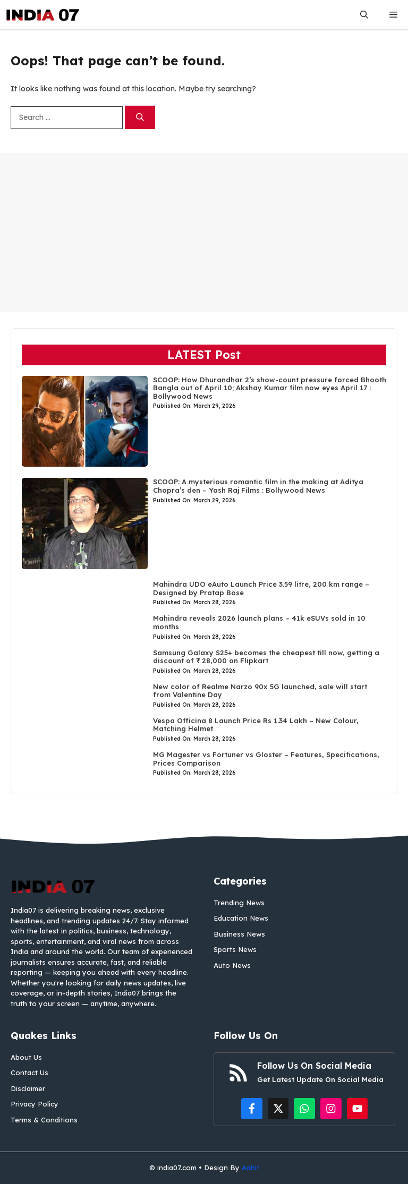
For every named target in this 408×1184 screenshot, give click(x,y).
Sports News (235, 949)
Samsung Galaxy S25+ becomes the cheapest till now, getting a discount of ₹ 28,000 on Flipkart (266, 656)
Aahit (250, 1167)
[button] (364, 14)
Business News (239, 934)
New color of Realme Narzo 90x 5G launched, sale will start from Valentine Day (260, 690)
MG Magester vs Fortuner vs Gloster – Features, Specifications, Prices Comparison (266, 758)
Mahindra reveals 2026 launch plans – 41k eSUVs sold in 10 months (259, 622)
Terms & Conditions (44, 1120)
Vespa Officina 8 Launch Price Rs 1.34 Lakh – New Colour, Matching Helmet (256, 724)
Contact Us (29, 1072)
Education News (241, 918)
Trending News (239, 902)
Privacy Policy (34, 1104)
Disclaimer (28, 1088)
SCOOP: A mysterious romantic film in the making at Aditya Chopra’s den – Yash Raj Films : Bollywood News (258, 485)
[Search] (140, 118)
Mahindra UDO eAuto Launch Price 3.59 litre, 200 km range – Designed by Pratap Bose (261, 588)
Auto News (232, 965)
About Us (26, 1057)
